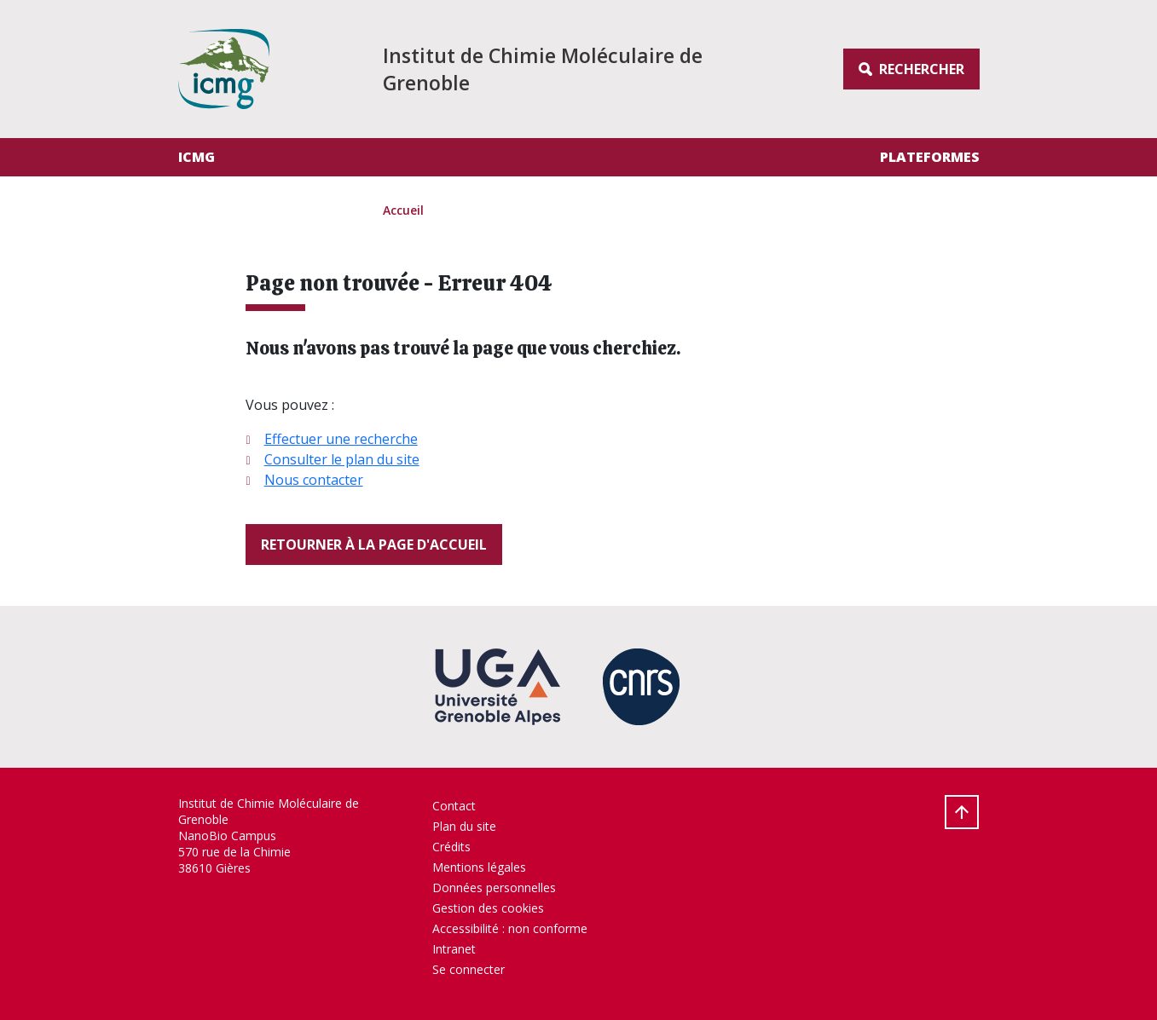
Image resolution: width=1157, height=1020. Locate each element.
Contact (454, 806)
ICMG (196, 156)
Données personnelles (494, 887)
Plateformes (930, 156)
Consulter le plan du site (341, 459)
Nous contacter (313, 479)
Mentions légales (479, 867)
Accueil (403, 210)
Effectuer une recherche (341, 438)
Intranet (454, 949)
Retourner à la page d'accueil (374, 544)
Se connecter (468, 969)
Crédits (451, 846)
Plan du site (464, 826)
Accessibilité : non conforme (509, 928)
